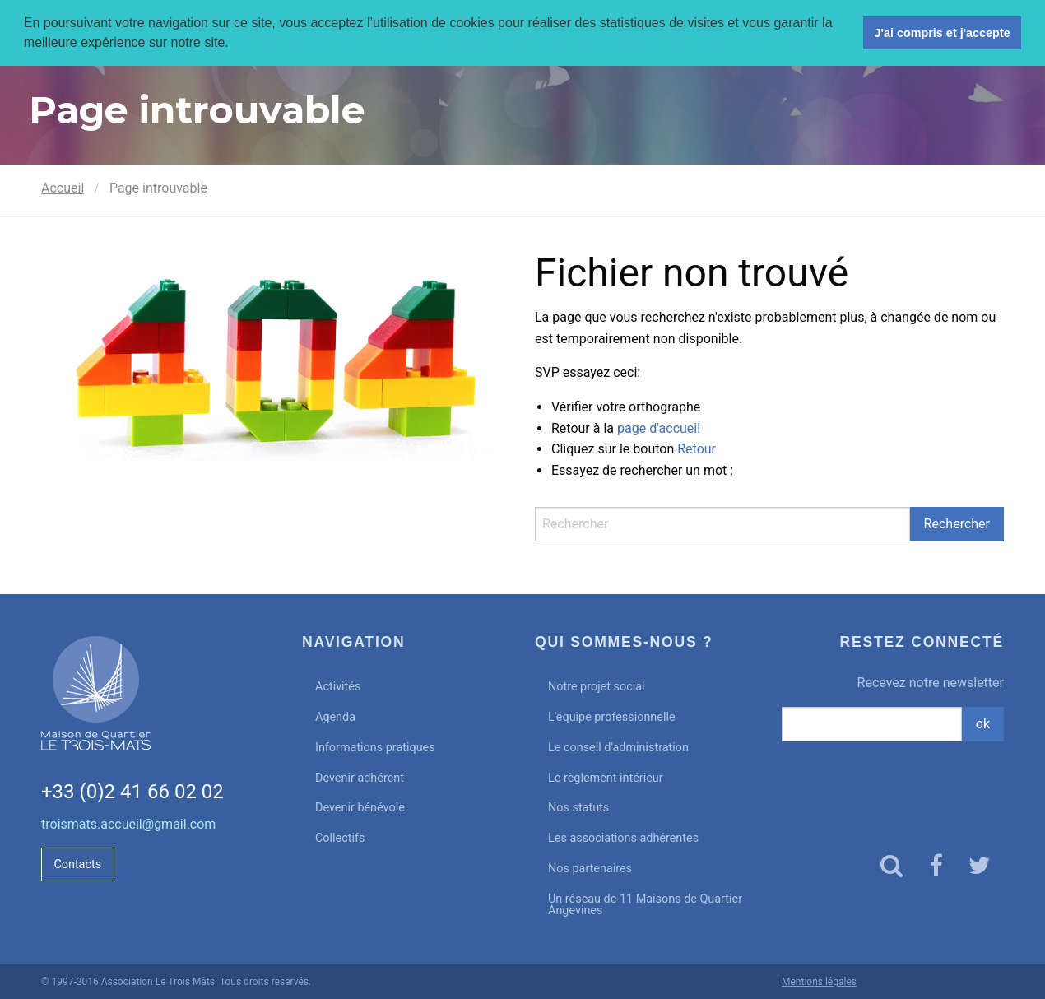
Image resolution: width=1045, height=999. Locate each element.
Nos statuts (578, 808)
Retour (696, 449)
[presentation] (893, 783)
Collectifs (340, 838)
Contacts (77, 864)
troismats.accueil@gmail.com (128, 824)
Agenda (335, 717)
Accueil (62, 188)
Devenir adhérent (359, 778)
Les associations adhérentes (623, 838)
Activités (337, 687)
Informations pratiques (375, 748)
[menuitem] (406, 687)
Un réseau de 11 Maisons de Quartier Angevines (645, 905)
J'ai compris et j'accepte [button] (942, 32)
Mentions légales (819, 981)
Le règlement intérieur (605, 778)
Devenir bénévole (360, 808)
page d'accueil (658, 428)
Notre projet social (596, 687)
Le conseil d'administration (618, 748)
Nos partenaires (590, 869)
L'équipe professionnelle (612, 717)
